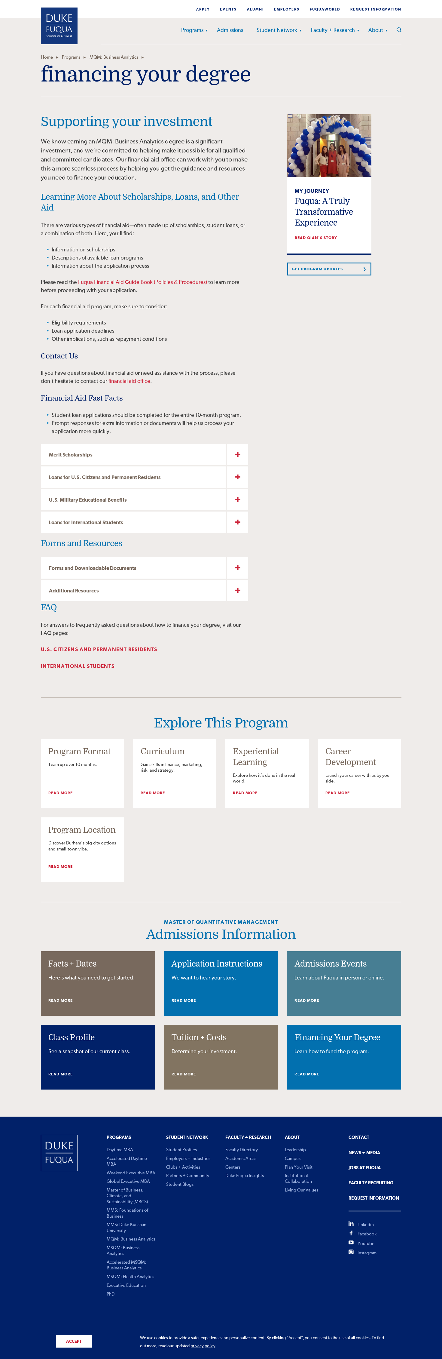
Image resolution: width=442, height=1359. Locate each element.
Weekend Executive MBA (131, 1173)
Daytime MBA (120, 1150)
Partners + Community (187, 1175)
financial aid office (129, 381)
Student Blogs (180, 1184)
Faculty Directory (241, 1150)
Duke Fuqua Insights (244, 1175)
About (375, 30)
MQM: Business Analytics (114, 57)
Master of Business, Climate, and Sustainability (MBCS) (127, 1196)
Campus (292, 1158)
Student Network (277, 30)
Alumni (255, 9)
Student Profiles (181, 1150)
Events (228, 9)
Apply (203, 9)
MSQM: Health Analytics (130, 1276)
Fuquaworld (325, 9)
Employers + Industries (188, 1158)
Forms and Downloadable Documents (92, 568)
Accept (73, 1341)
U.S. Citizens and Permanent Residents (99, 649)
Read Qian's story (316, 238)
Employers (287, 9)
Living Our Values (301, 1190)
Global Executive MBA (128, 1181)
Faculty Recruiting (371, 1183)
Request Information (375, 9)
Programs (192, 30)
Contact (359, 1137)
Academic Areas (240, 1158)
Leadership (295, 1150)
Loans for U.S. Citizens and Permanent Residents (105, 477)
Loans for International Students (86, 522)
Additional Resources (74, 591)
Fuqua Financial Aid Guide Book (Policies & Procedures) (142, 282)
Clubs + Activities (183, 1167)
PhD (110, 1294)
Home (47, 57)
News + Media (364, 1153)
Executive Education (126, 1285)
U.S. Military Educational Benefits (88, 500)
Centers (232, 1167)
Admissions (230, 30)
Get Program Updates (317, 269)
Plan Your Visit (298, 1167)
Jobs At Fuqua (365, 1168)
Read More (60, 793)
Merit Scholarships (71, 455)
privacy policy (203, 1346)
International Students (78, 666)
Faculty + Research (333, 30)
